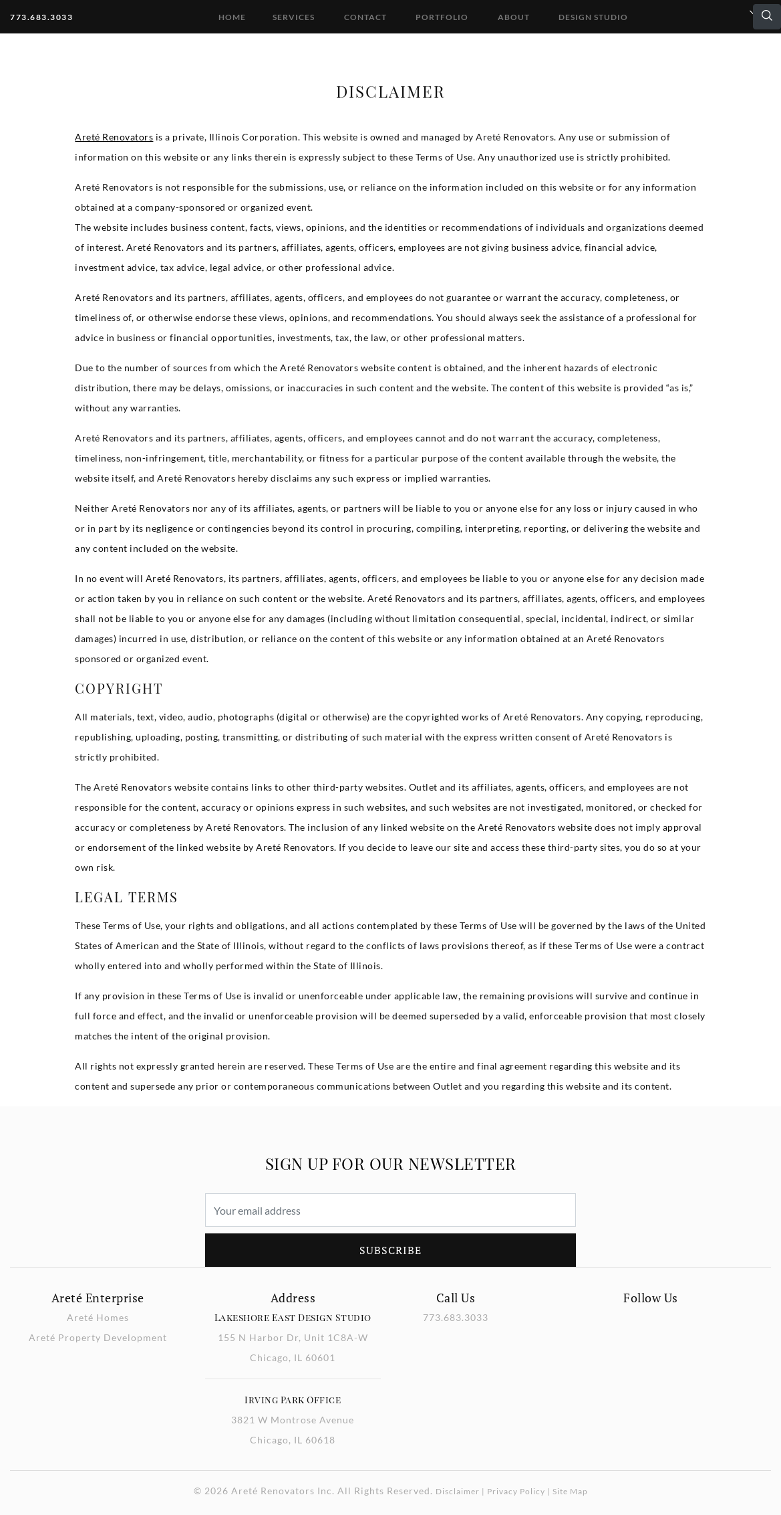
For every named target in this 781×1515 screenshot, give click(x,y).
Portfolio (442, 17)
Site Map (570, 1491)
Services (294, 17)
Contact (365, 17)
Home (232, 17)
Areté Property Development (98, 1337)
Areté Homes (98, 1317)
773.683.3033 (41, 17)
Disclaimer (458, 1491)
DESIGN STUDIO (593, 17)
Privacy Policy (516, 1491)
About (514, 17)
